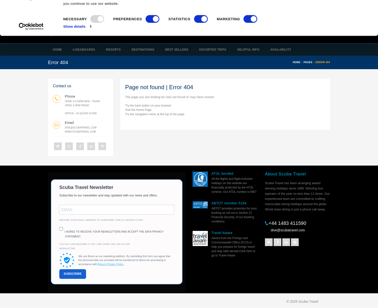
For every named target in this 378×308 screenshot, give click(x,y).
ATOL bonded (222, 173)
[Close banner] (370, 10)
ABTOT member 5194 (229, 203)
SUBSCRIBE (73, 273)
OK (325, 13)
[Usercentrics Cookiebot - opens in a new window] (31, 57)
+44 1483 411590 (287, 223)
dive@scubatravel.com (80, 127)
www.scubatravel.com (80, 131)
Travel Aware (222, 233)
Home (140, 110)
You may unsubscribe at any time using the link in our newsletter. (94, 246)
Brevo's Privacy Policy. (111, 264)
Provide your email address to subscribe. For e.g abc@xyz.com (101, 220)
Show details (74, 58)
